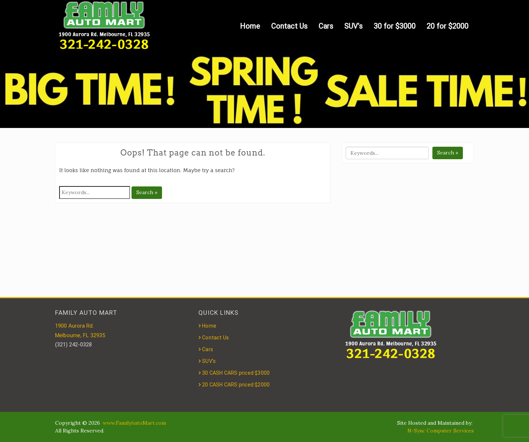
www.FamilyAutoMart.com (134, 423)
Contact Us (289, 26)
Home (250, 26)
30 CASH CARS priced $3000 (236, 373)
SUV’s (353, 26)
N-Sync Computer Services (440, 430)
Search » (146, 192)
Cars (326, 26)
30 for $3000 (394, 26)
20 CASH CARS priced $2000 (236, 385)
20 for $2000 (447, 26)
